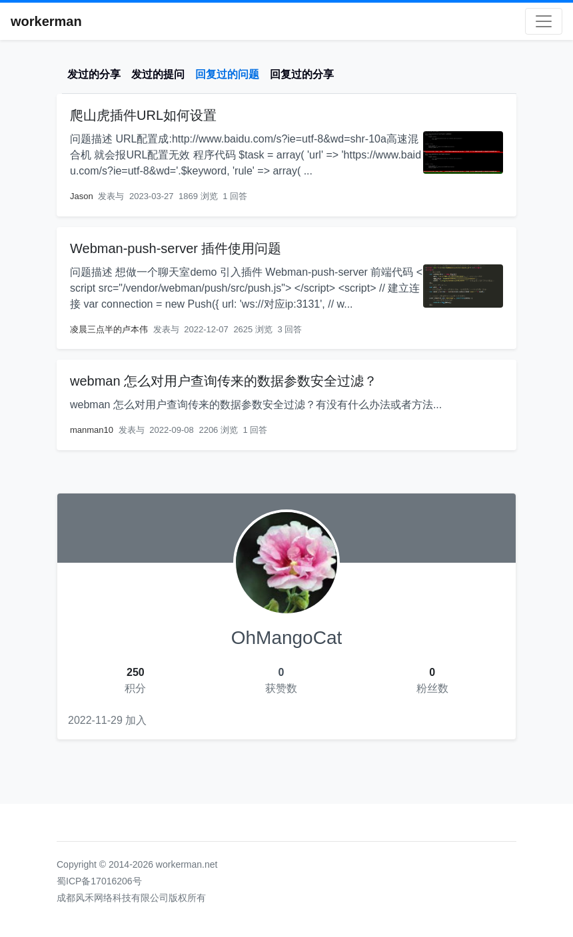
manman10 (91, 430)
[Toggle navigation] (543, 21)
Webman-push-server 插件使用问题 (175, 248)
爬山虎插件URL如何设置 (143, 115)
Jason (81, 196)
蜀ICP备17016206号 (99, 881)
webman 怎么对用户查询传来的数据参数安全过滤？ (223, 381)
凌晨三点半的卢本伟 (109, 329)
